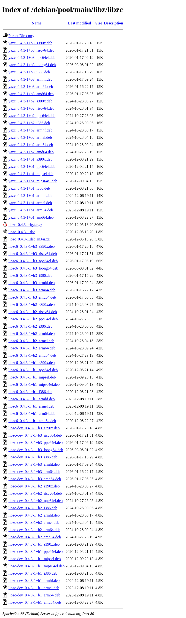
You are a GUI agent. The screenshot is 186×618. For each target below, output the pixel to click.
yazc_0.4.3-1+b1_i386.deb (29, 188)
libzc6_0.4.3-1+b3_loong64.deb (33, 268)
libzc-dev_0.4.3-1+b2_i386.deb (32, 508)
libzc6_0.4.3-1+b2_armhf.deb (31, 334)
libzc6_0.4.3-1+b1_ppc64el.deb (33, 370)
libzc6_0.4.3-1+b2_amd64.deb (32, 355)
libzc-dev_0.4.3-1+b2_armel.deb (33, 522)
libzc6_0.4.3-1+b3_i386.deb (30, 275)
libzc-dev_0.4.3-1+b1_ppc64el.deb (35, 551)
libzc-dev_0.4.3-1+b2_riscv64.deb (35, 493)
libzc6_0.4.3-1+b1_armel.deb (31, 406)
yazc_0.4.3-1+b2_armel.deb (30, 137)
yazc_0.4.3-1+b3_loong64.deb (32, 65)
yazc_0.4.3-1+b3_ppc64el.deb (31, 57)
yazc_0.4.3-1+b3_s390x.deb (30, 43)
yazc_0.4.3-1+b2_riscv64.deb (31, 108)
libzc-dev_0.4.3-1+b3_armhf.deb (34, 464)
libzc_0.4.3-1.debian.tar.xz (29, 239)
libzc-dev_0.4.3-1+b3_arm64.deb (34, 472)
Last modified (79, 23)
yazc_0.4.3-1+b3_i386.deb (29, 72)
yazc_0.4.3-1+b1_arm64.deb (30, 210)
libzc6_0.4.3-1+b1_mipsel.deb (32, 377)
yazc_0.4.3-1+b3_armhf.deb (30, 79)
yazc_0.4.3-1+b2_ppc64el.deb (31, 116)
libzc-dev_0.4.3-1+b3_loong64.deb (35, 450)
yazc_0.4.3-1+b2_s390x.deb (30, 101)
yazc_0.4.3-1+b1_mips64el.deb (32, 181)
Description (113, 23)
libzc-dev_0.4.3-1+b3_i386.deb (32, 457)
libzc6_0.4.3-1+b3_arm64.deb (31, 290)
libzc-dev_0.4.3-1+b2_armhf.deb (34, 515)
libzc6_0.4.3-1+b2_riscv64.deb (32, 312)
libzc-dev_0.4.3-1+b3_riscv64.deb (35, 435)
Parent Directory (21, 36)
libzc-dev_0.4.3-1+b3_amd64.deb (34, 479)
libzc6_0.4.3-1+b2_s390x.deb (31, 304)
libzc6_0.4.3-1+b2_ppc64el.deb (33, 319)
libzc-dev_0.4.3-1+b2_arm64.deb (34, 530)
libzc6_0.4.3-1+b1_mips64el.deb (34, 384)
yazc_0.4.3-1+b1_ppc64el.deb (31, 166)
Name (36, 23)
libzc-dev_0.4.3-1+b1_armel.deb (33, 588)
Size (98, 23)
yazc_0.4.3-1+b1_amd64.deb (31, 217)
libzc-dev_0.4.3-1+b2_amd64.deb (34, 537)
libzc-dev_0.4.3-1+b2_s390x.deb (34, 486)
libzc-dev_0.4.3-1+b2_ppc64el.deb (35, 501)
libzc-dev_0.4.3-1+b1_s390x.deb (34, 544)
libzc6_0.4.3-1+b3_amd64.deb (32, 297)
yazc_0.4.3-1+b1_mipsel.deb (30, 174)
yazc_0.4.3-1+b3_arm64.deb (30, 87)
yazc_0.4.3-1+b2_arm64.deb (30, 145)
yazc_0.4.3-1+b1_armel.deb (30, 203)
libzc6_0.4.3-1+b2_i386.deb (30, 326)
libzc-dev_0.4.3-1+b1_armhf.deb (34, 581)
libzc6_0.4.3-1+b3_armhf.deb (31, 283)
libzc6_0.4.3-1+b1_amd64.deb (32, 421)
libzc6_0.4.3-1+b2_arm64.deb (31, 348)
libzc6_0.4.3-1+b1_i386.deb (30, 392)
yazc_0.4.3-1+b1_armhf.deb (30, 195)
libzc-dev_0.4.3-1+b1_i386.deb (32, 573)
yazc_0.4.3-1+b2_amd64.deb (31, 152)
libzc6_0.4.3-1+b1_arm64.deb (31, 413)
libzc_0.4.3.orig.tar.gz (25, 225)
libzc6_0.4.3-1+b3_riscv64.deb (32, 254)
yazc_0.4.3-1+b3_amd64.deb (31, 94)
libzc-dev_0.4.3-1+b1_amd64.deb (34, 602)
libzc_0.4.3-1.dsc (21, 232)
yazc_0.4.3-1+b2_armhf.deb (30, 130)
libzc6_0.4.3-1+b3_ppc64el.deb (33, 261)
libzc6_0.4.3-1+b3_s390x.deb (31, 246)
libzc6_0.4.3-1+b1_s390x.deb (31, 363)
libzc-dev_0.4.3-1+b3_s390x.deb (34, 428)
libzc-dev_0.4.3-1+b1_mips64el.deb (36, 566)
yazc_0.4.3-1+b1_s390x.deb (30, 159)
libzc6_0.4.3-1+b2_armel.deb (31, 341)
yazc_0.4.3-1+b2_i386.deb (29, 123)
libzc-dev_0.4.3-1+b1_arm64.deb (34, 595)
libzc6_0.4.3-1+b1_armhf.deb (31, 399)
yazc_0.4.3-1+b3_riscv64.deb (31, 50)
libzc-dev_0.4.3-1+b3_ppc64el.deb (35, 442)
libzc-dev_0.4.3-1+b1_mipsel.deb (34, 559)
